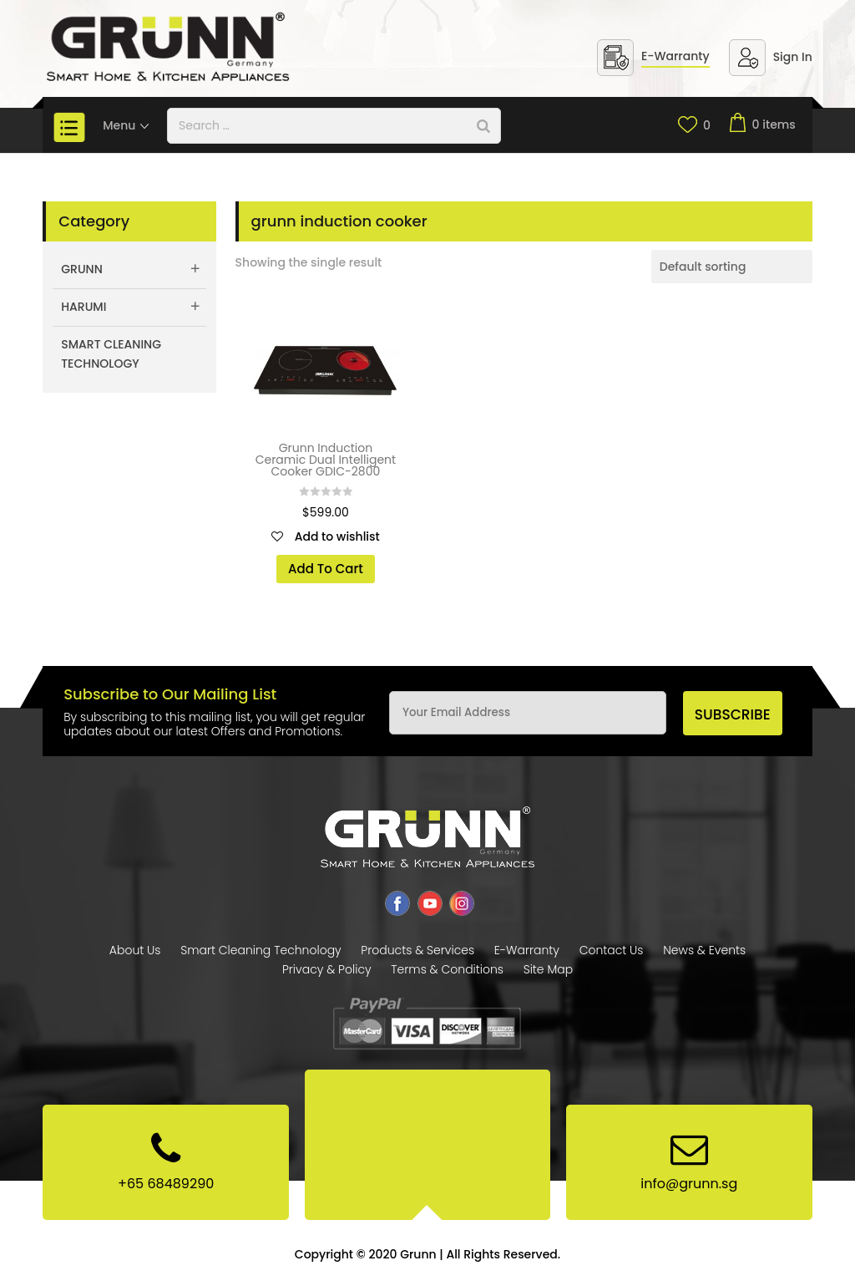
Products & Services (417, 950)
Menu (126, 125)
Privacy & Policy (327, 969)
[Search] (483, 126)
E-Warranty (675, 56)
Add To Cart (325, 568)
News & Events (704, 950)
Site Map (548, 969)
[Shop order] (731, 266)
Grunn (82, 269)
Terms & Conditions (447, 969)
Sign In (792, 56)
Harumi (83, 306)
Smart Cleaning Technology (111, 354)
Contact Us (611, 950)
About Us (135, 950)
